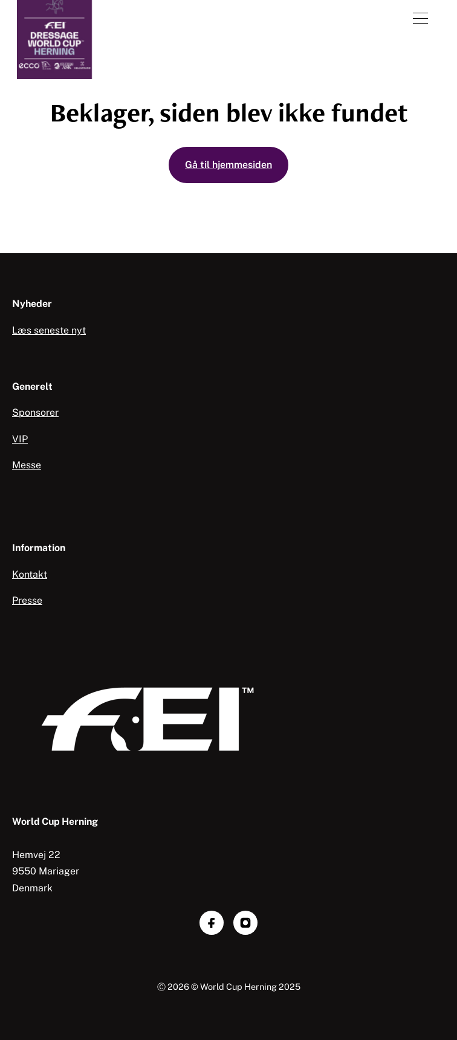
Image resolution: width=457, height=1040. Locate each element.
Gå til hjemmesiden (228, 164)
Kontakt (29, 574)
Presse (27, 600)
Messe (26, 465)
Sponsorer (35, 412)
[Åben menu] (420, 18)
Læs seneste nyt (49, 330)
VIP (20, 439)
